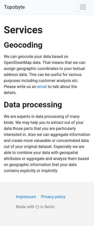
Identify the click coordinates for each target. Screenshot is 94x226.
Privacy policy (53, 196)
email (42, 86)
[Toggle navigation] (83, 7)
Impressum (26, 196)
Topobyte (14, 7)
